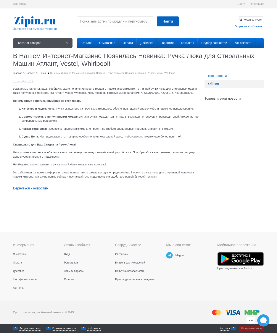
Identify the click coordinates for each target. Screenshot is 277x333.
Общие (213, 84)
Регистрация (256, 3)
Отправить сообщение (248, 26)
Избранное (94, 328)
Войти (241, 3)
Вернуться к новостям (30, 188)
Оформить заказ (251, 328)
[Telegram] (169, 255)
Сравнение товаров (64, 328)
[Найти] (168, 21)
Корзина (225, 328)
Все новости (217, 76)
